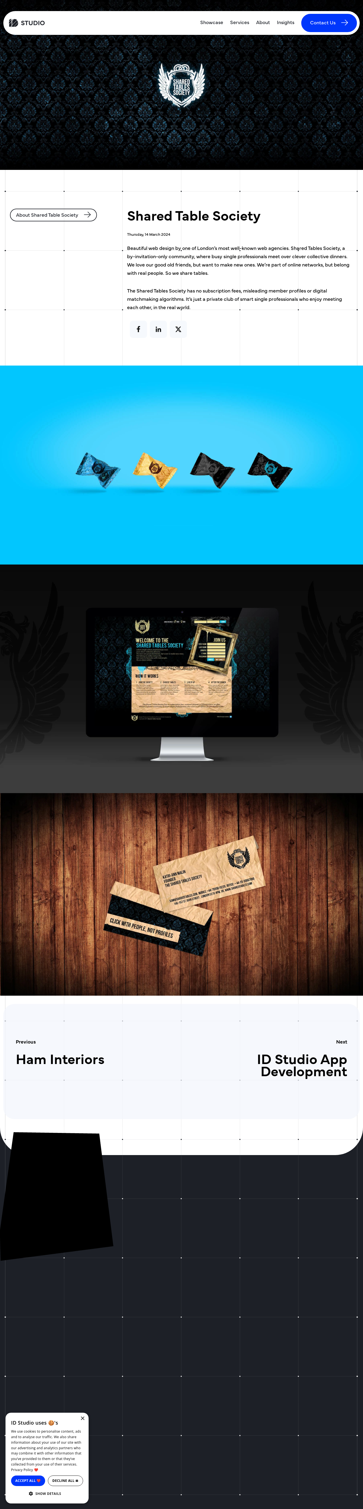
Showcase (211, 22)
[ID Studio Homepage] (49, 23)
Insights (285, 22)
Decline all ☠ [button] (65, 1480)
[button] (47, 1494)
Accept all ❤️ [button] (28, 1480)
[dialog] (47, 1458)
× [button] (82, 1419)
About (263, 22)
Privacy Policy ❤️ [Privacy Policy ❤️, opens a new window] (24, 1469)
